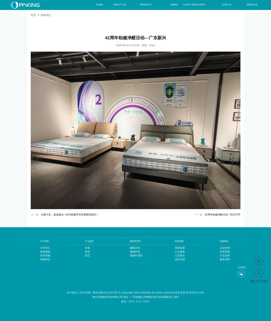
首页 (33, 15)
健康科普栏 (135, 255)
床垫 (87, 251)
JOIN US (226, 4)
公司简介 (45, 248)
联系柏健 (45, 255)
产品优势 (225, 255)
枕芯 (87, 255)
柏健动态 (46, 15)
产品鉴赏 (89, 241)
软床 (87, 248)
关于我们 (72, 292)
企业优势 (225, 248)
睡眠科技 (135, 251)
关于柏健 (44, 241)
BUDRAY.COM (195, 292)
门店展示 (180, 255)
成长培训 (180, 259)
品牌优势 (225, 251)
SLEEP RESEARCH (194, 4)
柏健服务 (224, 241)
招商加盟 (179, 241)
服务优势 (225, 259)
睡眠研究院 (135, 241)
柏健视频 (45, 251)
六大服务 (180, 251)
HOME (99, 4)
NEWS (174, 4)
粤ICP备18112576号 (105, 292)
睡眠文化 (135, 248)
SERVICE (252, 4)
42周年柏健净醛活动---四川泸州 (222, 214)
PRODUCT (146, 4)
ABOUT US (119, 4)
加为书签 (85, 292)
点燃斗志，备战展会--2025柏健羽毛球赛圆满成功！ (70, 214)
